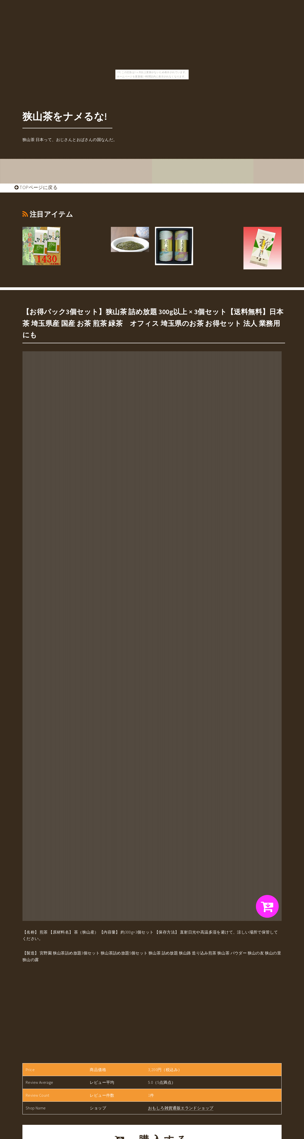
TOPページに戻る (36, 187)
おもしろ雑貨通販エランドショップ (180, 1107)
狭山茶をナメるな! (64, 116)
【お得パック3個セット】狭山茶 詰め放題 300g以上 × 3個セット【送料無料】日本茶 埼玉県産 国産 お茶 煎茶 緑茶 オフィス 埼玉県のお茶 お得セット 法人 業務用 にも (152, 323)
